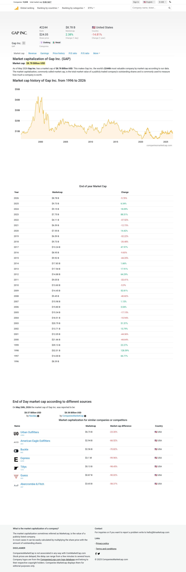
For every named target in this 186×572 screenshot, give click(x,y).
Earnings (45, 53)
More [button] (95, 53)
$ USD (162, 2)
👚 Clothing (45, 42)
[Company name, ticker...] (151, 8)
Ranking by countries (47, 8)
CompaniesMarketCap (73, 416)
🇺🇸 (148, 2)
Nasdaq (33, 416)
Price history (59, 53)
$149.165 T (47, 2)
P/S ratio (85, 53)
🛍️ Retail (56, 42)
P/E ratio (73, 53)
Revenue (32, 53)
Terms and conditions (106, 549)
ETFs (90, 8)
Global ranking (27, 8)
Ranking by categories (72, 8)
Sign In (136, 2)
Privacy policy (102, 543)
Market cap (19, 53)
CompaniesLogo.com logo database (57, 559)
